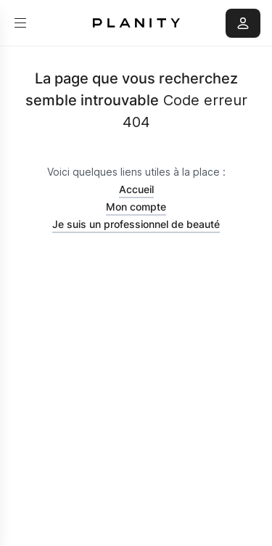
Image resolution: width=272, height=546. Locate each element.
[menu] (20, 23)
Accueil (136, 189)
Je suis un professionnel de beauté (136, 224)
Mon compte (136, 206)
